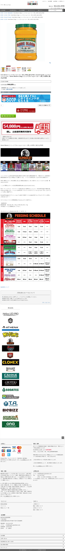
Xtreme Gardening (10, 348)
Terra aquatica (10, 404)
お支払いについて (37, 507)
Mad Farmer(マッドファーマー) (10, 335)
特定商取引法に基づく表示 (7, 541)
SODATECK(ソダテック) (10, 390)
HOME (1, 13)
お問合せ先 (36, 471)
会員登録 (55, 1)
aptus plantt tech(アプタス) (10, 321)
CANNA (10, 376)
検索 (64, 10)
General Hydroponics (10, 397)
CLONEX (10, 362)
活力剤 (5, 13)
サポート (35, 501)
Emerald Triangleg (10, 341)
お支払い (3, 443)
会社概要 (50, 1)
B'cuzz (10, 369)
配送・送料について (38, 506)
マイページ (31, 10)
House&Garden (10, 355)
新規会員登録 (4, 504)
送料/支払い (13, 10)
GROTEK (10, 383)
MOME (3, 10)
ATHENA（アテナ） (10, 328)
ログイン (45, 1)
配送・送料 (36, 443)
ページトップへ (63, 437)
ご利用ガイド (61, 1)
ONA (10, 424)
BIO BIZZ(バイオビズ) (10, 411)
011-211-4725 (41, 475)
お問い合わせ (4, 538)
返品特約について (5, 287)
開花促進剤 (10, 13)
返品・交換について (38, 509)
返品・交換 (3, 471)
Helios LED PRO (10, 314)
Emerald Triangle (7, 17)
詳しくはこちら (46, 302)
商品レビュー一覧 (5, 507)
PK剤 (9, 15)
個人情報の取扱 (4, 544)
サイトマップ (4, 547)
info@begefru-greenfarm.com (45, 473)
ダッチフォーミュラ (10, 417)
